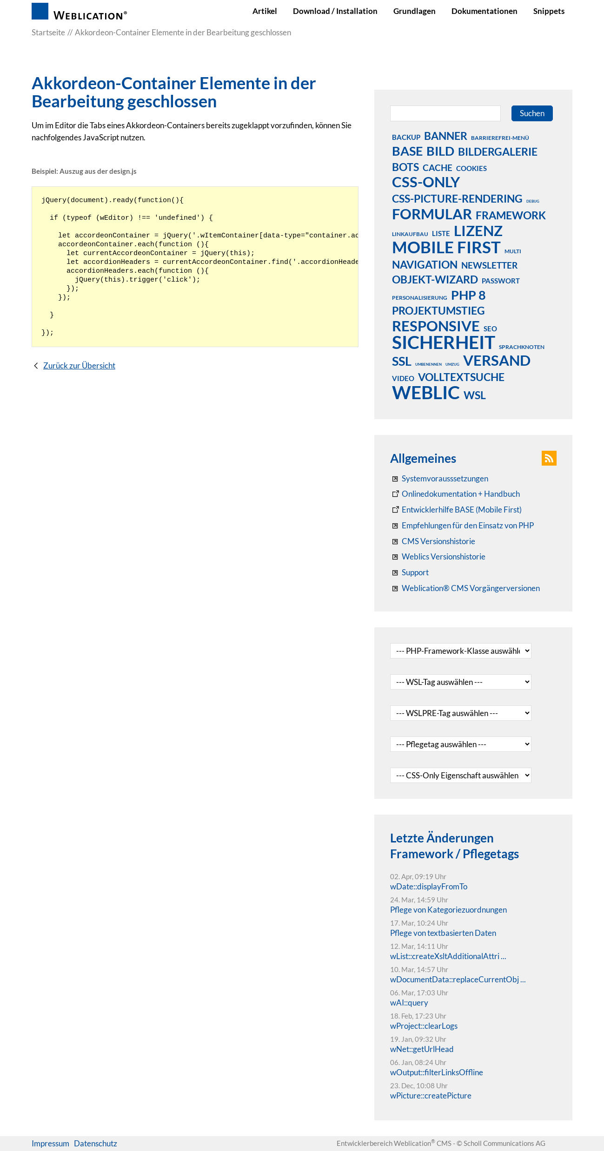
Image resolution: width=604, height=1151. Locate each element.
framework (511, 215)
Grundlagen (414, 11)
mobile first (446, 246)
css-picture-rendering (457, 198)
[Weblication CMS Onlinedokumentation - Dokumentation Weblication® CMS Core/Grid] (455, 494)
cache (437, 167)
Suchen (532, 113)
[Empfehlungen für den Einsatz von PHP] (462, 526)
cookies (471, 168)
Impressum (50, 1143)
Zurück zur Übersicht (79, 365)
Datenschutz (95, 1143)
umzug (452, 364)
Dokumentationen (484, 11)
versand (497, 360)
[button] (549, 458)
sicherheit (443, 342)
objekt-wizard (435, 279)
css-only (426, 181)
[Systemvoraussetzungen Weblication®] (439, 479)
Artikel (264, 11)
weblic (426, 392)
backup (406, 137)
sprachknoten (521, 347)
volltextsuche (461, 376)
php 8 (468, 294)
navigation (425, 264)
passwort (501, 280)
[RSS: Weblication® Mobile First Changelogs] (437, 557)
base (407, 150)
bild (440, 150)
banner (445, 135)
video (403, 378)
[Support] (409, 572)
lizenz (478, 230)
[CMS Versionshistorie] (432, 541)
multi (512, 251)
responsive (436, 325)
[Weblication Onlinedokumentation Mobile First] (456, 510)
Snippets (548, 11)
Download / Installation (335, 11)
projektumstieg (438, 310)
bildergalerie (498, 151)
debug (532, 201)
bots (405, 166)
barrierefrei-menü (500, 138)
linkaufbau (410, 234)
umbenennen (428, 364)
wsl (475, 394)
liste (441, 233)
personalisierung (419, 298)
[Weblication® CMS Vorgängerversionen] (465, 588)
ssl (402, 360)
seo (490, 328)
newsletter (489, 265)
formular (432, 213)
